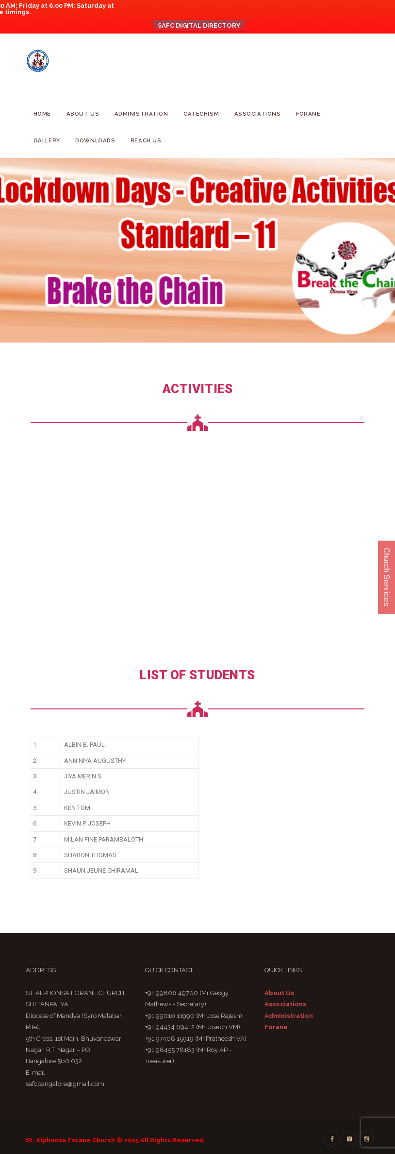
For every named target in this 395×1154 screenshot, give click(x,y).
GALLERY (46, 140)
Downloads (95, 140)
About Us (82, 113)
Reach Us (146, 140)
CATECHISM (201, 113)
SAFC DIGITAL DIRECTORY (199, 25)
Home (42, 113)
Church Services (386, 577)
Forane (308, 113)
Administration (141, 113)
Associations (257, 113)
